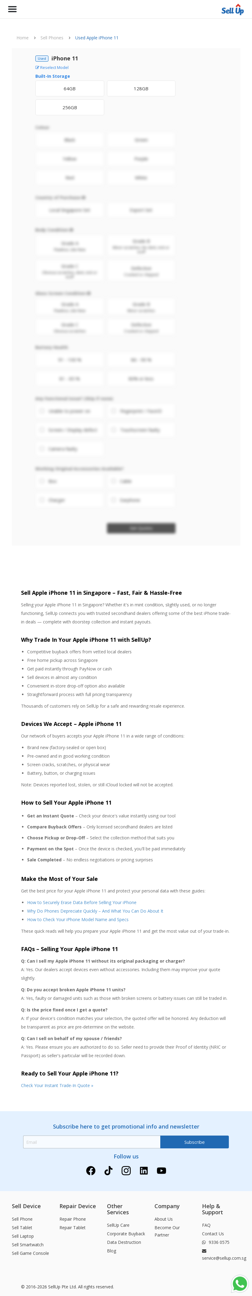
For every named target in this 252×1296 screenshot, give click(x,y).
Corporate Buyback (126, 1234)
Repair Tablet (72, 1227)
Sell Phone (22, 1219)
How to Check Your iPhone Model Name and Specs (78, 919)
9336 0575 (215, 1242)
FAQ (206, 1225)
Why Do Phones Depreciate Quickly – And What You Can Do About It (95, 911)
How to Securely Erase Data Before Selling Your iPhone (82, 902)
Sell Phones (52, 38)
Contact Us (213, 1234)
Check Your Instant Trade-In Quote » (57, 1085)
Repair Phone (72, 1219)
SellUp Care (118, 1225)
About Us (163, 1219)
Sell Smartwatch (28, 1245)
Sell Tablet (22, 1227)
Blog (111, 1251)
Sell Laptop (23, 1236)
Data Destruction (124, 1242)
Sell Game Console (30, 1253)
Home (22, 38)
